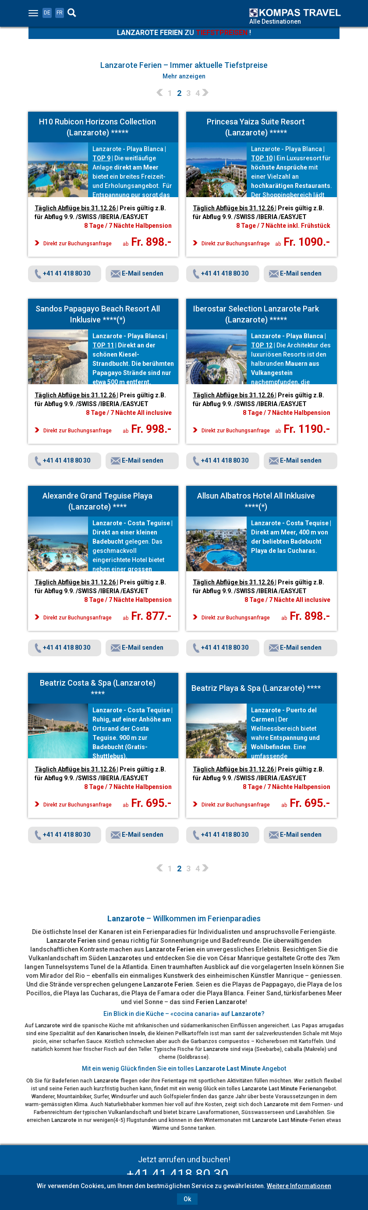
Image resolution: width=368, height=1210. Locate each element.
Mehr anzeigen (184, 76)
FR (60, 13)
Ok (187, 1199)
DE (47, 13)
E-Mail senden (137, 273)
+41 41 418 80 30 (61, 273)
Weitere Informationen (299, 1185)
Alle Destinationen (275, 21)
